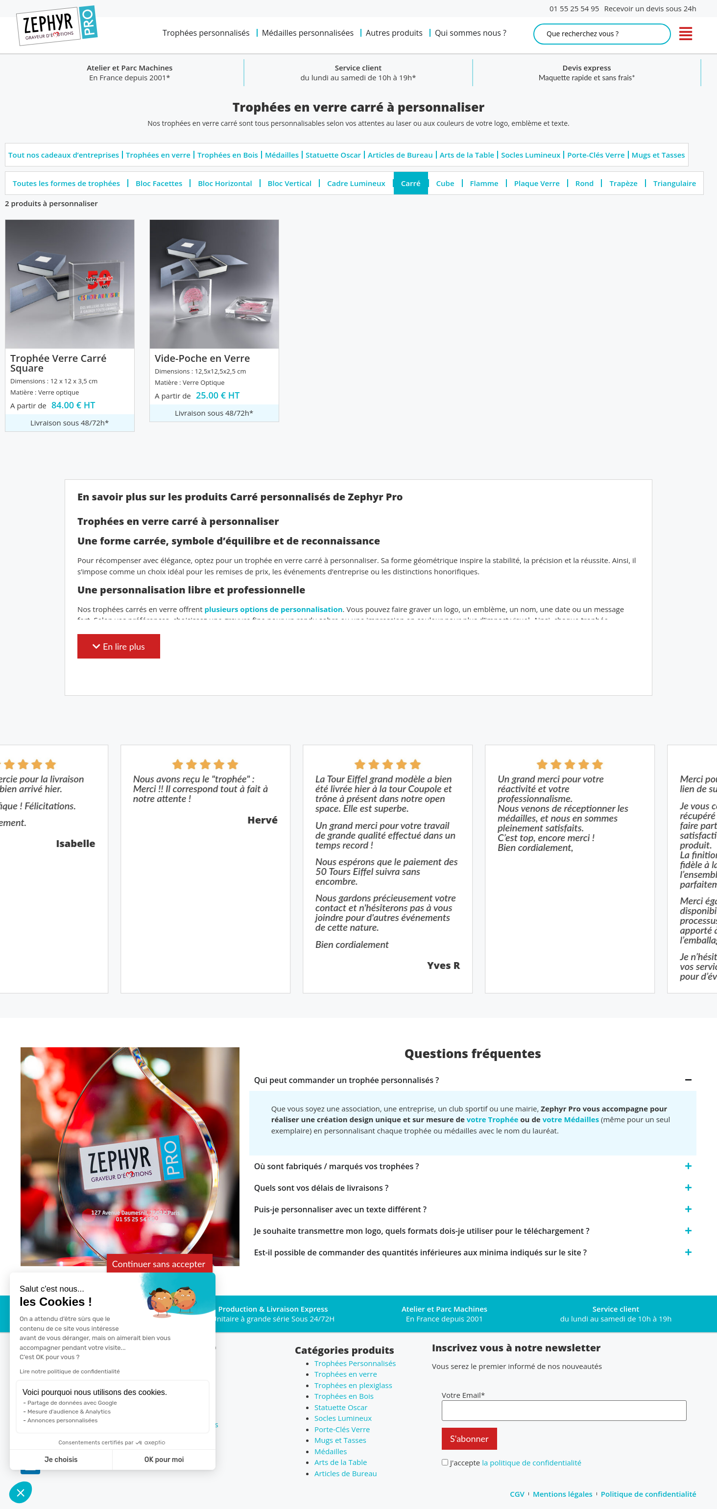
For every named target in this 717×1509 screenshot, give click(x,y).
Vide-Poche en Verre (202, 358)
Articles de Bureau (400, 155)
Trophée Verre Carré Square (58, 363)
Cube (445, 183)
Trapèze (623, 183)
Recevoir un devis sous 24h (650, 8)
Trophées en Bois (227, 155)
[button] (20, 1492)
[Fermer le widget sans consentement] (160, 1264)
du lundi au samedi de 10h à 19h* (587, 77)
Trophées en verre (158, 155)
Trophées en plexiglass (353, 1385)
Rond (584, 183)
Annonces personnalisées (62, 1420)
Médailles (282, 155)
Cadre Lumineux (356, 183)
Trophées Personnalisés (355, 1363)
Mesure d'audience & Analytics (69, 1411)
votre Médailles (571, 1119)
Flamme (484, 183)
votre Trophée (493, 1119)
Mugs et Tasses (658, 155)
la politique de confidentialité (531, 1462)
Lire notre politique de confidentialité (70, 1371)
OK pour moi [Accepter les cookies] (164, 1460)
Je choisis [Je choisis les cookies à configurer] (61, 1460)
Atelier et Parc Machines (358, 67)
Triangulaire (674, 183)
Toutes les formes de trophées (66, 183)
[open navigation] (685, 33)
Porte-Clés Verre (595, 155)
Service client (586, 67)
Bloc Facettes (159, 183)
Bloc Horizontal (225, 183)
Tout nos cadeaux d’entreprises (63, 155)
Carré (411, 183)
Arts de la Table (467, 155)
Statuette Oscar (333, 155)
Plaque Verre (537, 183)
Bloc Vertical (289, 183)
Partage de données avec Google (72, 1402)
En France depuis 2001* (358, 77)
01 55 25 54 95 (574, 8)
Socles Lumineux (530, 155)
